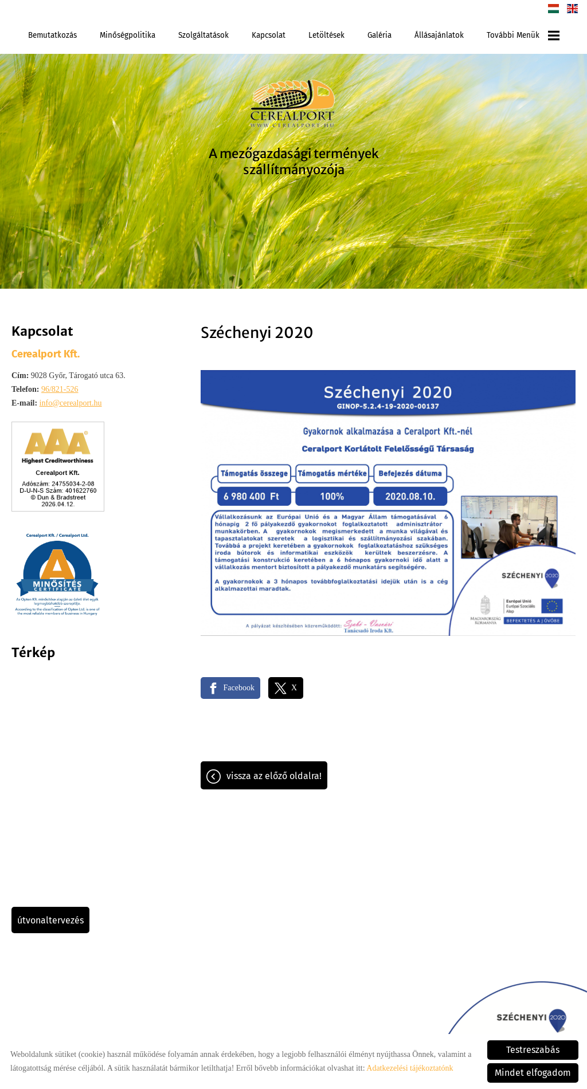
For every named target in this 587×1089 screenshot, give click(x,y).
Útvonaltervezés (50, 920)
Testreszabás (532, 1049)
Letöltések (326, 35)
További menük (523, 35)
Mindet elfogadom (533, 1072)
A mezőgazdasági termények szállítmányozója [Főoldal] (294, 162)
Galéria (379, 35)
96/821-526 (60, 389)
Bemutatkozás (52, 35)
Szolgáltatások (203, 35)
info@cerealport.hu (71, 403)
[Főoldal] (293, 105)
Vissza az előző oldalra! (274, 775)
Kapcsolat (268, 35)
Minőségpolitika (127, 35)
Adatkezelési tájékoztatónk (409, 1068)
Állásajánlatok (439, 35)
